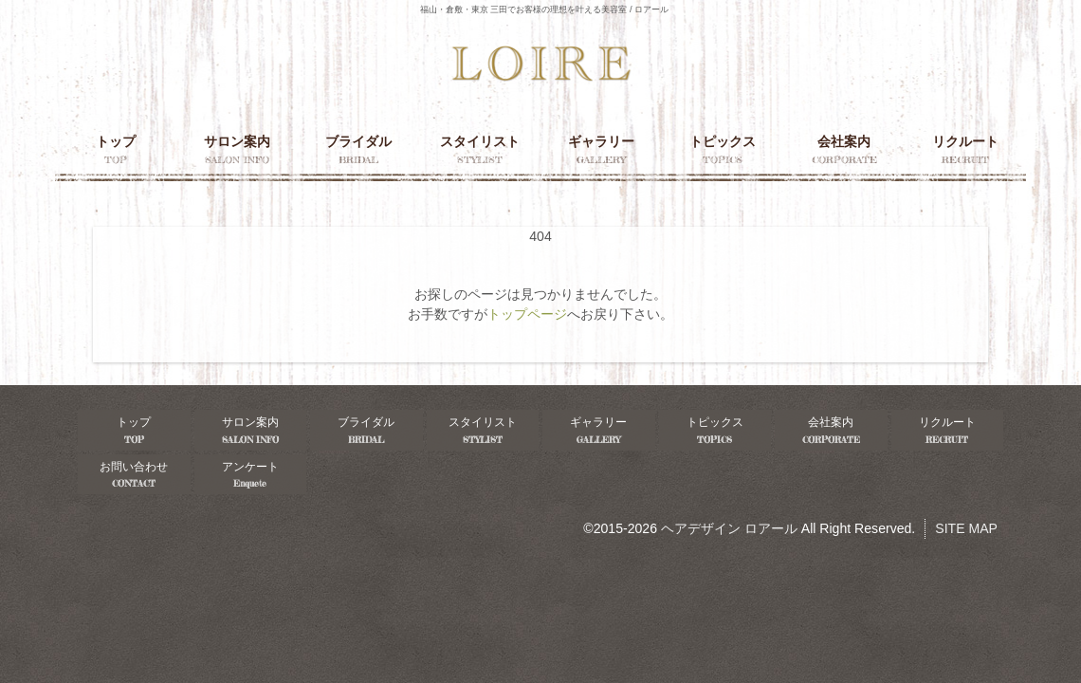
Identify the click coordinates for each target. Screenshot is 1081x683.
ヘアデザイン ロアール (729, 528)
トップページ (527, 314)
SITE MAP (966, 528)
